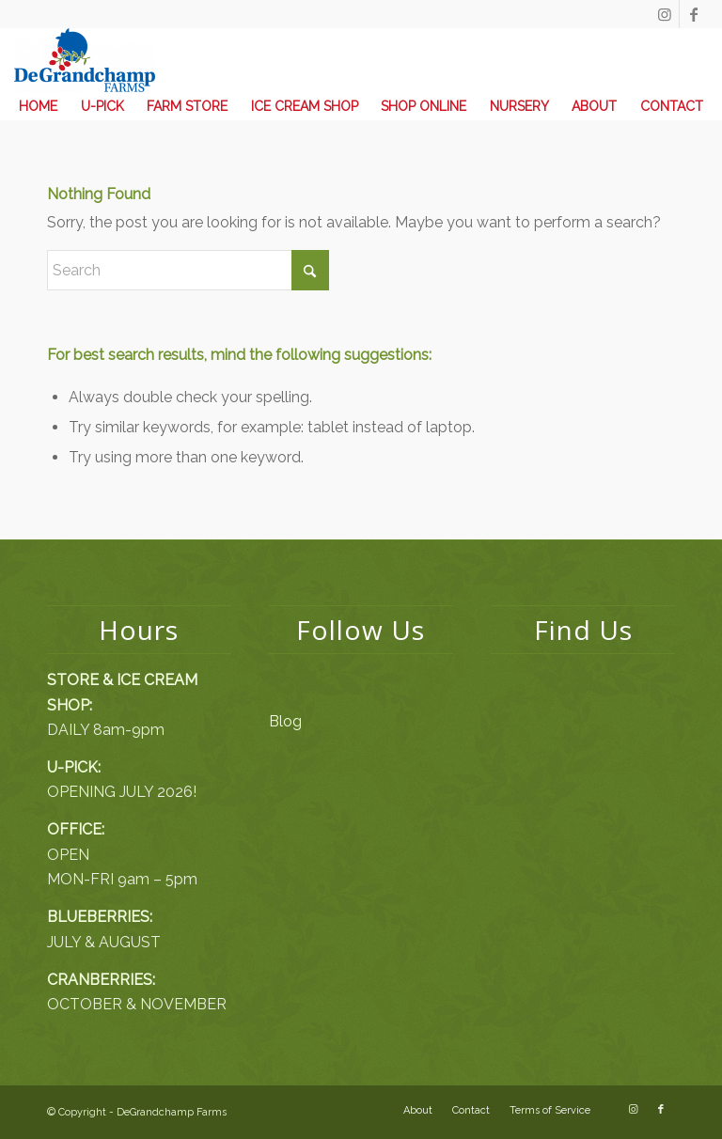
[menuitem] (38, 106)
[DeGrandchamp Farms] (84, 60)
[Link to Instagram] (665, 14)
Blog (285, 721)
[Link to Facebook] (694, 14)
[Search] (188, 270)
